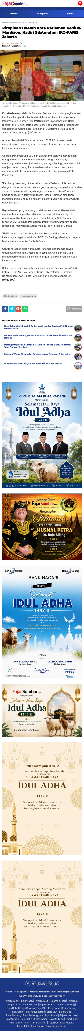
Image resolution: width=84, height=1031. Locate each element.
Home (5, 23)
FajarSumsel (30, 1004)
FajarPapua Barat (56, 1026)
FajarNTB (29, 1022)
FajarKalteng (56, 1018)
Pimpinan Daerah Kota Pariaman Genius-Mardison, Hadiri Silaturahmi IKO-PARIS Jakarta (41, 32)
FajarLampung (66, 1004)
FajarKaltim (15, 1022)
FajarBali (53, 1022)
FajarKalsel (71, 1018)
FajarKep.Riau (58, 1000)
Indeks (70, 13)
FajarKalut (26, 1018)
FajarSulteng (13, 1015)
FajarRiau (73, 1000)
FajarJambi (14, 1004)
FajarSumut (41, 1000)
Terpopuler (42, 13)
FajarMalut (23, 1026)
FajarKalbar (40, 1018)
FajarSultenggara (33, 1015)
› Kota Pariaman (29, 23)
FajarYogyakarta (34, 1011)
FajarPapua (37, 1026)
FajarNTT (41, 1022)
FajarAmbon (12, 1018)
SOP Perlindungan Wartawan (65, 992)
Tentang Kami (20, 992)
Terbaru (14, 13)
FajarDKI (41, 1008)
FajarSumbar (11, 1000)
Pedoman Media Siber (39, 992)
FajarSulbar (65, 1011)
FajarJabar (54, 1008)
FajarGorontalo (68, 1015)
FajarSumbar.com (53, 995)
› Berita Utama (15, 23)
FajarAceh (27, 1000)
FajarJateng (69, 1008)
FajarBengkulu (47, 1004)
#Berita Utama (10, 296)
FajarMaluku (67, 1022)
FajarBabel (12, 1008)
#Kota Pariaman (28, 296)
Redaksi (8, 992)
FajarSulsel (51, 1015)
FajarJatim (16, 1011)
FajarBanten (28, 1008)
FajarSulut (51, 1011)
